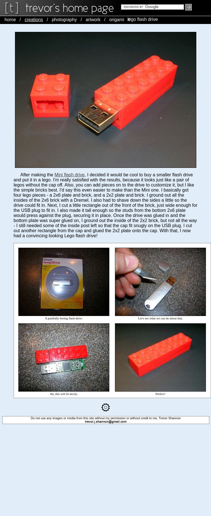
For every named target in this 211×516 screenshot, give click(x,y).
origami (116, 19)
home (10, 19)
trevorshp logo (70, 8)
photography (64, 19)
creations (34, 19)
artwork (93, 19)
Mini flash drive (70, 174)
